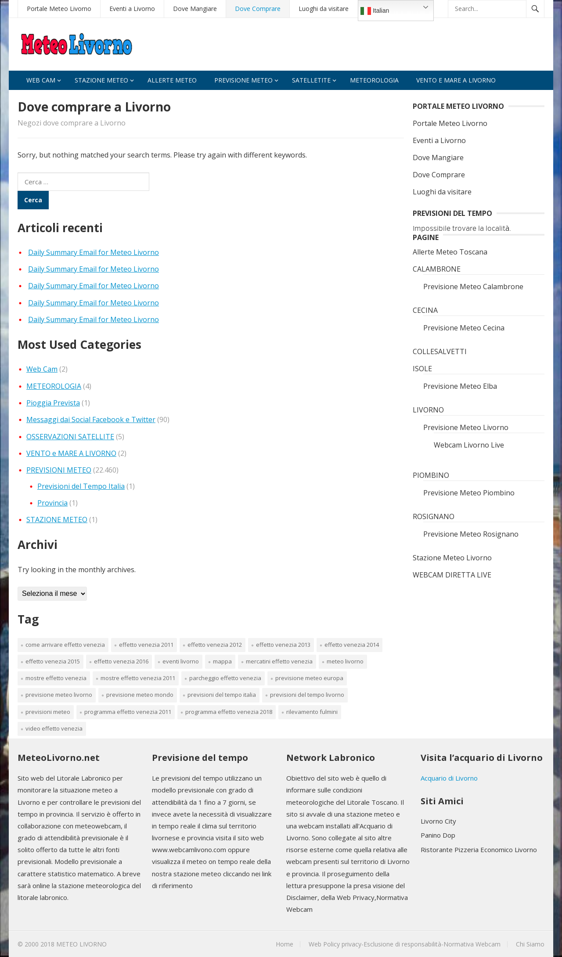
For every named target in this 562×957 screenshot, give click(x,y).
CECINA (425, 310)
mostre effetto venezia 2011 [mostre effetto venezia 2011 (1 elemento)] (138, 678)
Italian (374, 11)
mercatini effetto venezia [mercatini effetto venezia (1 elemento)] (279, 661)
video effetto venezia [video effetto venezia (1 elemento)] (54, 728)
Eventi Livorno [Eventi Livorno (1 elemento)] (180, 661)
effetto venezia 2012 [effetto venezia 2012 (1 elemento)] (214, 645)
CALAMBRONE (437, 269)
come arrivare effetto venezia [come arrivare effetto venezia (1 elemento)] (65, 645)
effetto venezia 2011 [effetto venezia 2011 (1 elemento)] (146, 645)
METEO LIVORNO (81, 944)
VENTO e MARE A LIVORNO (456, 80)
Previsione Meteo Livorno (465, 427)
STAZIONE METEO (56, 519)
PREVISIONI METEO (58, 470)
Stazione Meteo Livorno (452, 558)
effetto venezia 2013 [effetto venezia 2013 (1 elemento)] (283, 645)
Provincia (52, 503)
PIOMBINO (431, 475)
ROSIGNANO (433, 516)
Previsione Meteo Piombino (469, 493)
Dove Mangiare (195, 8)
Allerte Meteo (172, 80)
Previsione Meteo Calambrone (473, 286)
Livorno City (438, 821)
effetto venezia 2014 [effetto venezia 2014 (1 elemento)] (351, 645)
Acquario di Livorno (449, 778)
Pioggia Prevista (53, 403)
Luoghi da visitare (324, 8)
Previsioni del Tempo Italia (81, 486)
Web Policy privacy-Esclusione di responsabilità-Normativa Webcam (405, 944)
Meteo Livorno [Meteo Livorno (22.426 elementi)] (345, 661)
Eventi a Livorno (132, 8)
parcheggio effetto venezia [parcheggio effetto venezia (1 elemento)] (225, 678)
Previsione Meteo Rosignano (471, 534)
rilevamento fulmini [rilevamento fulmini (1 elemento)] (312, 712)
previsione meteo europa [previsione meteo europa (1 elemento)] (309, 678)
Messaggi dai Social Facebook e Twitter (90, 419)
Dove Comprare (258, 8)
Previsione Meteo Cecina (463, 328)
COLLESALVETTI (440, 351)
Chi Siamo (530, 944)
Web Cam (40, 80)
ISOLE (422, 368)
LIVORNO (428, 410)
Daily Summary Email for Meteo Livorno (93, 252)
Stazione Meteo (101, 80)
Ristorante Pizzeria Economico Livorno (479, 849)
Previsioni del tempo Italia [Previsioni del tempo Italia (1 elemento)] (221, 695)
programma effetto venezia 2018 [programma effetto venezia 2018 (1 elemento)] (228, 712)
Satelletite (311, 80)
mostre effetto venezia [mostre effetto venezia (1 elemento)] (55, 678)
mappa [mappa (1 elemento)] (222, 661)
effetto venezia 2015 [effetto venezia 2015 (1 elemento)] (52, 661)
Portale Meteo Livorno (59, 8)
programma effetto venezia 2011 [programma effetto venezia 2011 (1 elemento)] (127, 712)
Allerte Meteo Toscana (450, 252)
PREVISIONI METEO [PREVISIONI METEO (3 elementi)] (47, 712)
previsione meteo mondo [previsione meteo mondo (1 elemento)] (139, 695)
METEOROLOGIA (53, 386)
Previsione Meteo (243, 80)
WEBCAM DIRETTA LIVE (452, 575)
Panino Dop (438, 835)
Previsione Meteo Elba (460, 386)
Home (284, 944)
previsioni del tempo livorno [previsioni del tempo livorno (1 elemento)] (307, 695)
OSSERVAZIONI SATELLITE (70, 436)
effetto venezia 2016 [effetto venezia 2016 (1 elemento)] (121, 661)
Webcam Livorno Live (469, 445)
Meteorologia (374, 80)
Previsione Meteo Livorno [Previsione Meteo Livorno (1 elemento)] (58, 695)
